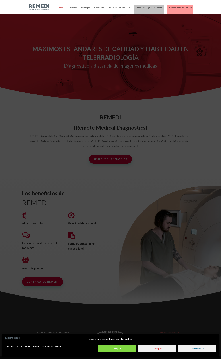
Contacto (99, 8)
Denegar (157, 348)
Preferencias (197, 348)
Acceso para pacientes (180, 7)
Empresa (73, 8)
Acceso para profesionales (148, 7)
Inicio (62, 8)
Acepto (117, 348)
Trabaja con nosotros (119, 8)
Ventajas (85, 8)
